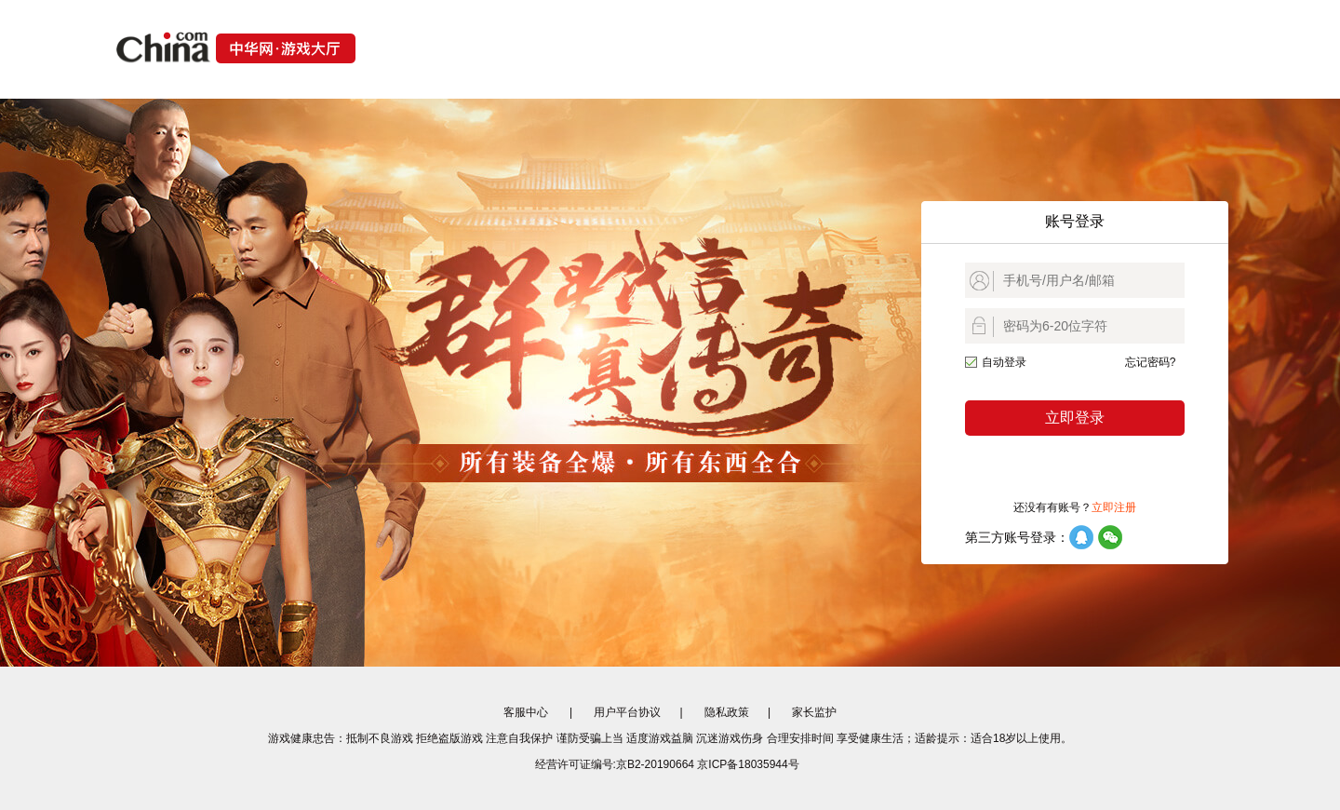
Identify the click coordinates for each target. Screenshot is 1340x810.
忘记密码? (1150, 362)
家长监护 (814, 712)
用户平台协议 (627, 712)
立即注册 (1114, 507)
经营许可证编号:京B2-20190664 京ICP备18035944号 (667, 764)
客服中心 (525, 712)
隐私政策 (726, 712)
